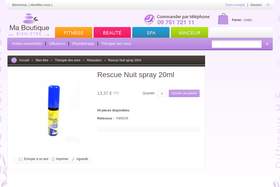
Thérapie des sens (116, 44)
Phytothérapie (83, 44)
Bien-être (42, 60)
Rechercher (267, 44)
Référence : (106, 118)
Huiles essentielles (27, 44)
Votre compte (235, 5)
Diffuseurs (57, 44)
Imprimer (62, 159)
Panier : (237, 20)
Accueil (24, 60)
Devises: (256, 5)
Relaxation (94, 60)
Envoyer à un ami (36, 159)
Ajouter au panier (184, 93)
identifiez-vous (41, 5)
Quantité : (149, 93)
